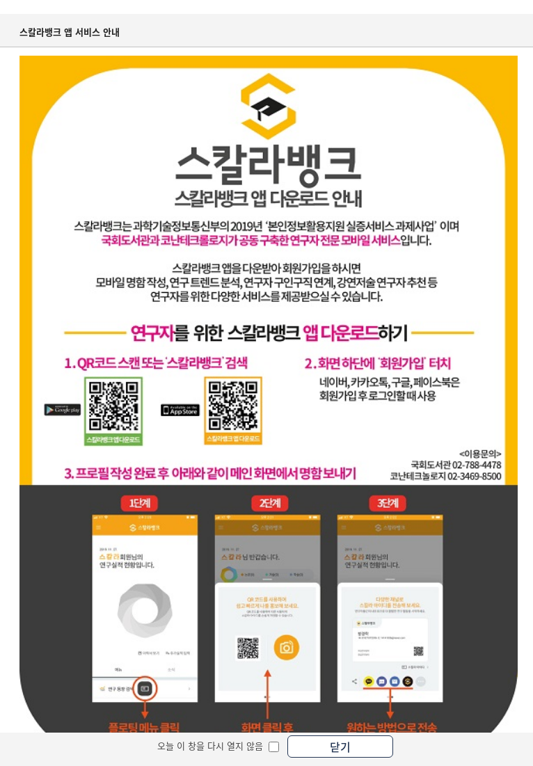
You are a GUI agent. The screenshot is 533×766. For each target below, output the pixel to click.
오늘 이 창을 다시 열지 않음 (218, 745)
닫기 (340, 746)
